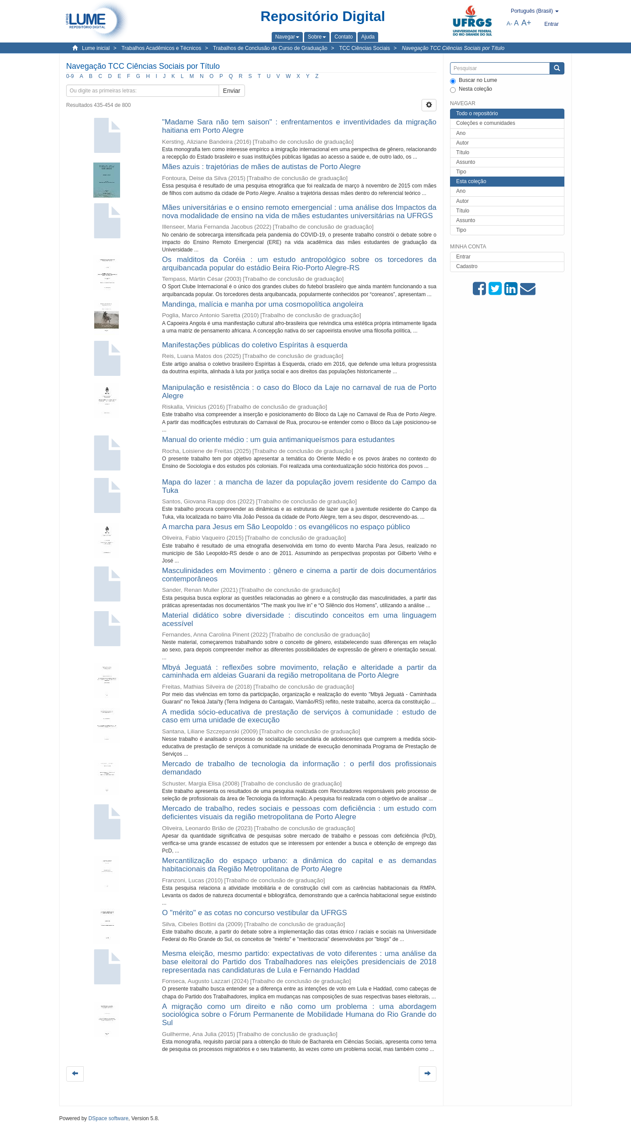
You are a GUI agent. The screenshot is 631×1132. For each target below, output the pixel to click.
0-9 (70, 76)
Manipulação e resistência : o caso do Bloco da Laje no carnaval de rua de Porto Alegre (299, 391)
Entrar (463, 257)
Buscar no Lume (473, 80)
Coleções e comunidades (485, 123)
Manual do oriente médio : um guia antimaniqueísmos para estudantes (278, 439)
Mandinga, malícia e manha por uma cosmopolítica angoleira (262, 304)
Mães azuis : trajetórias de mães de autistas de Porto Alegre (261, 167)
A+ (526, 22)
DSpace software (108, 1118)
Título (462, 152)
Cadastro (467, 266)
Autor (462, 143)
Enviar (232, 90)
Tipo (461, 172)
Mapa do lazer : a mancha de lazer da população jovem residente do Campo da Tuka (299, 486)
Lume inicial (96, 48)
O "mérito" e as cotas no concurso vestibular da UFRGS (254, 913)
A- (509, 23)
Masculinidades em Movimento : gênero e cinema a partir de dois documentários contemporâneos (299, 574)
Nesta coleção (471, 89)
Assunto (465, 162)
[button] (287, 37)
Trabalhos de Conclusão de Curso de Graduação (270, 48)
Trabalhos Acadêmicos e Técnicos (161, 48)
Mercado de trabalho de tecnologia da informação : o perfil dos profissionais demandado (299, 768)
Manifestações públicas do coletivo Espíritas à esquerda (254, 345)
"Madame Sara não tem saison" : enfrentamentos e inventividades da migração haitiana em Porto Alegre (299, 126)
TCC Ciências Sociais (364, 48)
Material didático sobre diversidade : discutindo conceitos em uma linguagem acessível (299, 619)
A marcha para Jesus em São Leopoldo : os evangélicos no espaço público (286, 527)
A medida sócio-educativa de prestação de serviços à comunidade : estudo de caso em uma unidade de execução (299, 716)
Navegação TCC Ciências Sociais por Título (453, 48)
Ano (460, 133)
